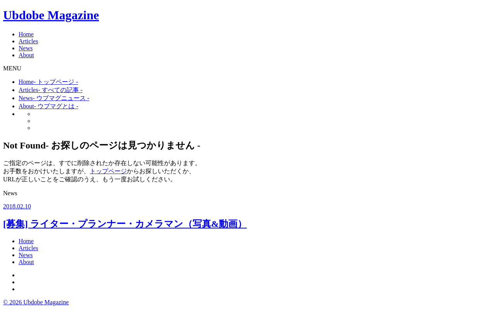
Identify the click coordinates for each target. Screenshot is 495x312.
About (26, 55)
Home (26, 34)
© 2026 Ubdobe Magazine (36, 302)
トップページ (108, 171)
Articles (28, 41)
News (25, 48)
